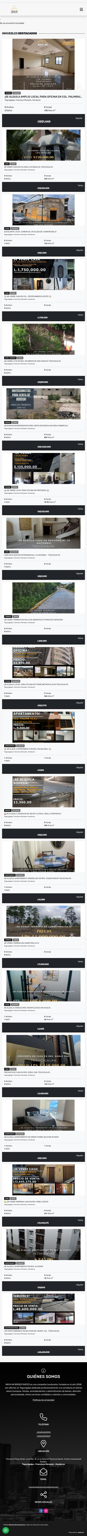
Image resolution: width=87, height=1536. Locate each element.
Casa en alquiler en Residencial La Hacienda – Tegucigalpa (32, 555)
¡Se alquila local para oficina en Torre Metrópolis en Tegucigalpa (36, 684)
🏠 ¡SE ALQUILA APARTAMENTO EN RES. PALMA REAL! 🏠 (27, 749)
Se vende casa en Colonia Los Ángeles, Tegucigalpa (28, 167)
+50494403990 (43, 1432)
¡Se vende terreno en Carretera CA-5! (21, 943)
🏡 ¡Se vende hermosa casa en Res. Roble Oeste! (26, 1202)
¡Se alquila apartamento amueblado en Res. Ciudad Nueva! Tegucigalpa (37, 878)
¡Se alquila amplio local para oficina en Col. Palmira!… (43, 96)
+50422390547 (43, 1436)
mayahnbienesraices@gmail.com (43, 1487)
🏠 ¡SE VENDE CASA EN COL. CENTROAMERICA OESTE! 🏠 (27, 296)
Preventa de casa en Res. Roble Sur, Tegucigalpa (27, 1072)
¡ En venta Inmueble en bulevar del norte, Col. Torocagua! (31, 1331)
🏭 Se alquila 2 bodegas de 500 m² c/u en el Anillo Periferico (32, 814)
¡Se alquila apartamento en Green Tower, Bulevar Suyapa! (31, 1137)
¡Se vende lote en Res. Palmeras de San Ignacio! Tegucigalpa (32, 361)
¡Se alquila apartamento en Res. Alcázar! (23, 1266)
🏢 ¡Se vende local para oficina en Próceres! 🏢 (26, 490)
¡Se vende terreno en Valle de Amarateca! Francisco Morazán (33, 620)
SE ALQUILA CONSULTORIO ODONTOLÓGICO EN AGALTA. (27, 1008)
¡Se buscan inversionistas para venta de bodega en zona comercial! (36, 426)
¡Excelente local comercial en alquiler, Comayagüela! (30, 232)
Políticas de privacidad (43, 1400)
